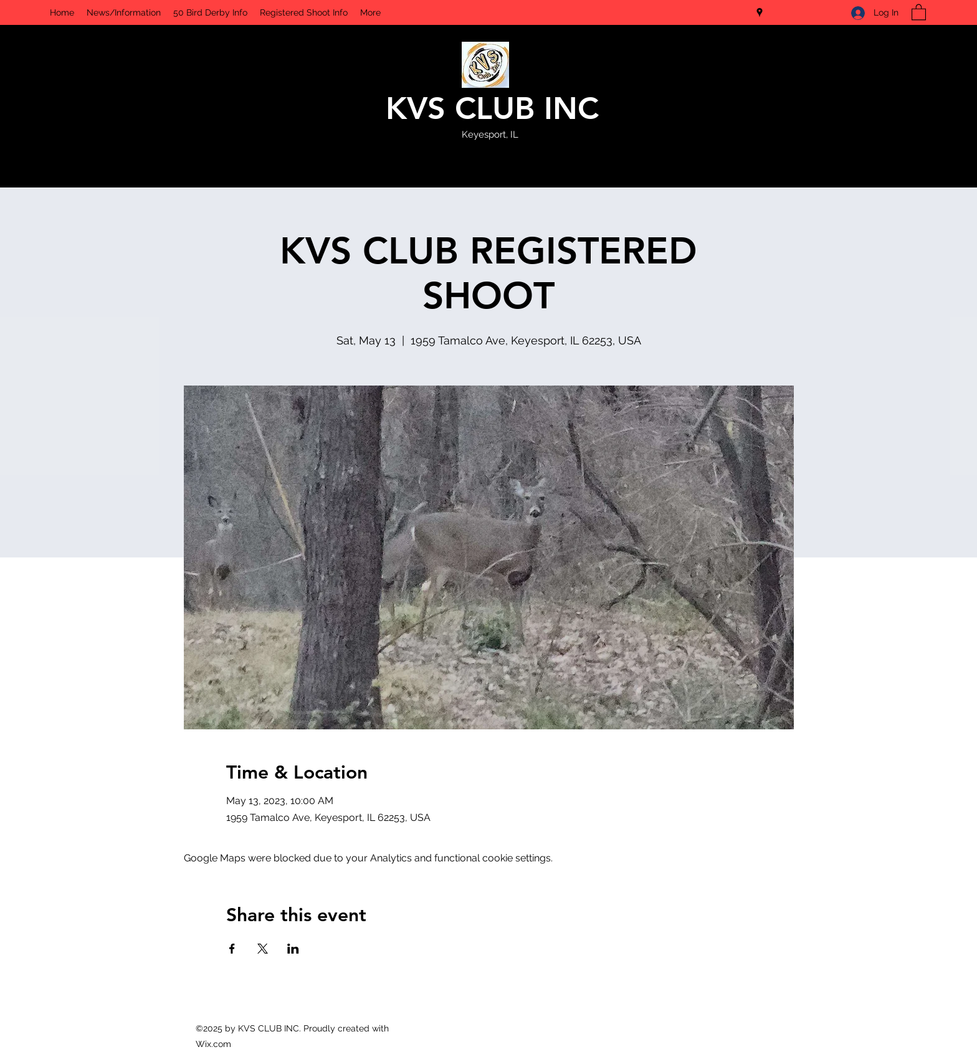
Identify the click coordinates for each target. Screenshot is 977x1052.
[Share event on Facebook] (232, 949)
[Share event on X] (263, 949)
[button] (919, 11)
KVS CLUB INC (492, 108)
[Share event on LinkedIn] (293, 949)
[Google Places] (759, 12)
